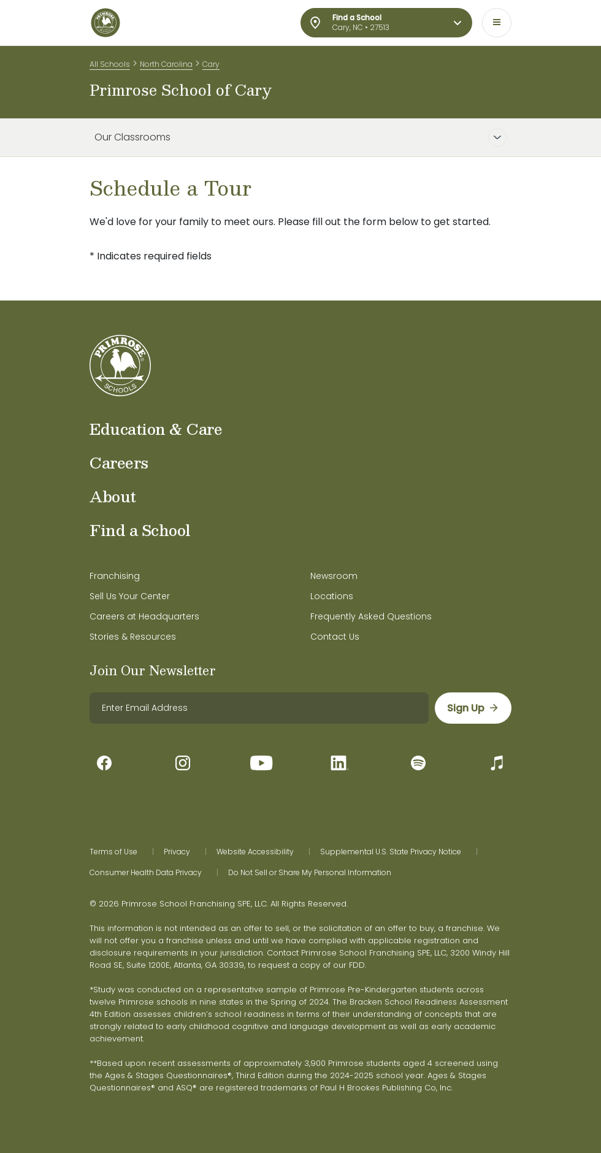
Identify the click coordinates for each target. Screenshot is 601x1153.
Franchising (115, 576)
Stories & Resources (133, 636)
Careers (119, 462)
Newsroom (334, 576)
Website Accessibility (255, 852)
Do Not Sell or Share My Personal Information (309, 873)
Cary (211, 64)
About (113, 496)
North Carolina (166, 64)
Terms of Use (113, 852)
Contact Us (334, 636)
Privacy (177, 852)
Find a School (140, 530)
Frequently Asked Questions (371, 616)
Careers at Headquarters (144, 616)
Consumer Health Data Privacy (146, 873)
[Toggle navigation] (497, 23)
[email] (259, 708)
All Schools (110, 64)
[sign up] (473, 708)
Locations (331, 596)
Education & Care (156, 428)
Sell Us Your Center (130, 596)
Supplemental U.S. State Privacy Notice (390, 852)
